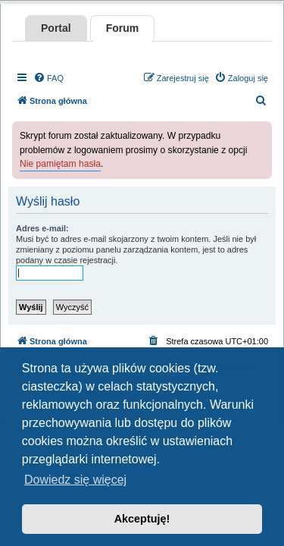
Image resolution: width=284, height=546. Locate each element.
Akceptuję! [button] (142, 519)
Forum (122, 28)
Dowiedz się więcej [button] (75, 479)
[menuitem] (48, 78)
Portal (56, 28)
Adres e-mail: (42, 228)
